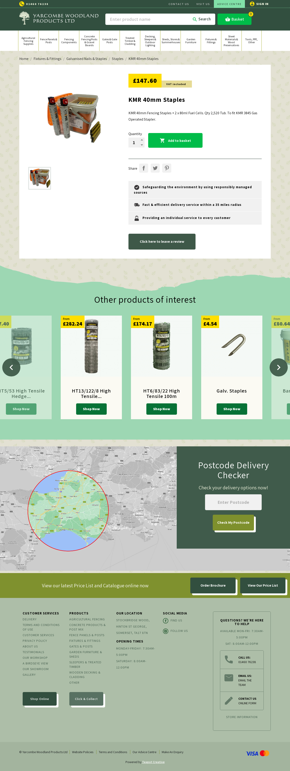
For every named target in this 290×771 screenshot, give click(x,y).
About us (30, 646)
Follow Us (175, 631)
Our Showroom (36, 669)
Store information (242, 717)
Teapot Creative (153, 762)
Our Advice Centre (144, 752)
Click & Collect (86, 699)
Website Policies (82, 752)
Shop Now (21, 409)
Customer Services (38, 635)
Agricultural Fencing (87, 619)
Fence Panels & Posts (86, 635)
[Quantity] (133, 143)
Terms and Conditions (113, 752)
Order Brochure (213, 585)
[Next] (279, 367)
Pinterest (166, 168)
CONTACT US (179, 4)
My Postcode (233, 522)
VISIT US (203, 4)
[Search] (160, 19)
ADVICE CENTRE (229, 4)
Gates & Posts (81, 646)
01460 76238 (37, 4)
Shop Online (39, 699)
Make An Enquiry (172, 752)
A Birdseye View (35, 663)
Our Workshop (35, 658)
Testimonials (33, 652)
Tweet (155, 168)
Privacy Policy (35, 641)
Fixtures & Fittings (84, 641)
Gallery (29, 675)
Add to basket (175, 141)
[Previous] (11, 367)
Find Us (172, 620)
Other (74, 683)
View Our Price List (263, 585)
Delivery (30, 619)
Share (143, 168)
